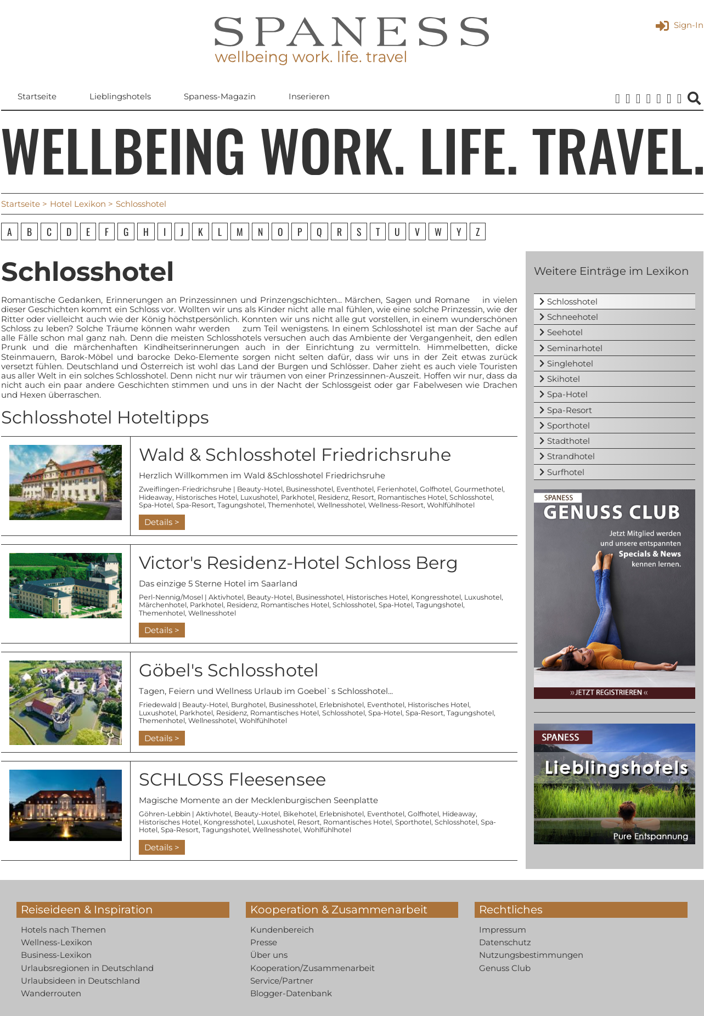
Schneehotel (572, 317)
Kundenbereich (282, 929)
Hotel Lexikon (78, 204)
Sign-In (679, 25)
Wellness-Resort (396, 505)
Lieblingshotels (120, 97)
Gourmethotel (478, 489)
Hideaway (155, 497)
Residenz (333, 497)
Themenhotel (291, 505)
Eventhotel (355, 489)
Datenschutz (505, 942)
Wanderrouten (51, 993)
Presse (263, 942)
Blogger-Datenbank (291, 993)
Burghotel (248, 705)
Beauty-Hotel (260, 489)
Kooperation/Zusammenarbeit (312, 968)
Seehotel (565, 333)
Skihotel (563, 379)
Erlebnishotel (341, 705)
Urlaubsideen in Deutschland (80, 980)
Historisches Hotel (206, 497)
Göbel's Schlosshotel (229, 670)
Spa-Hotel (156, 505)
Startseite (37, 97)
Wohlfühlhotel (451, 505)
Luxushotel (259, 497)
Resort (363, 497)
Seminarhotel (574, 348)
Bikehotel (299, 814)
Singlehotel (570, 363)
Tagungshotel (240, 505)
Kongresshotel (436, 597)
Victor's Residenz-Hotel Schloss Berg (298, 562)
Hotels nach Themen (63, 929)
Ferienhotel (396, 489)
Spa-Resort (195, 505)
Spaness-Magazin (220, 97)
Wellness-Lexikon (56, 942)
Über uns (269, 955)
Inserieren (309, 97)
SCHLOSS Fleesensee (232, 779)
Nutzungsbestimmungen (531, 955)
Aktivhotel (226, 597)
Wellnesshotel (341, 505)
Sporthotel (413, 822)
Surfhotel (565, 472)
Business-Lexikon (56, 955)
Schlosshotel (470, 497)
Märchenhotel (163, 605)
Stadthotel (568, 441)
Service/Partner (281, 980)
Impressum (502, 929)
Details (158, 522)
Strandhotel (571, 456)
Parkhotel (297, 497)
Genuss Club (505, 968)
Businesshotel (309, 489)
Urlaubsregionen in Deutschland (87, 968)
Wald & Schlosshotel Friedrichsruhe (295, 454)
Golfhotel (435, 489)
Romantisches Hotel (412, 497)
